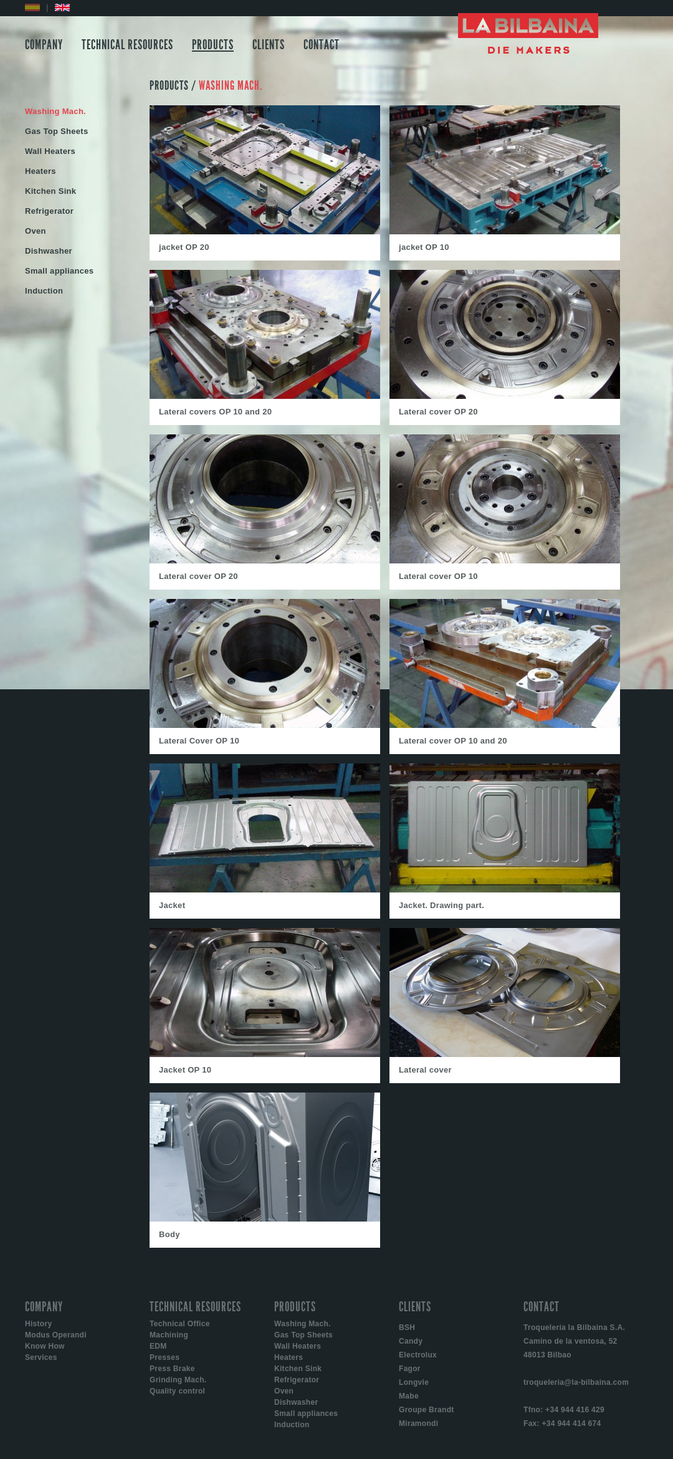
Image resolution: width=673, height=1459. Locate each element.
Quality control (177, 1391)
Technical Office (180, 1323)
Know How (45, 1346)
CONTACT (321, 44)
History (38, 1323)
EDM (158, 1346)
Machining (169, 1335)
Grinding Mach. (178, 1379)
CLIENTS (268, 44)
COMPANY (44, 44)
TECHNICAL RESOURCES (127, 44)
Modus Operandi (56, 1335)
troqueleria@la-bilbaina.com (576, 1382)
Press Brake (172, 1368)
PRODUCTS (213, 44)
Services (41, 1357)
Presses (164, 1357)
